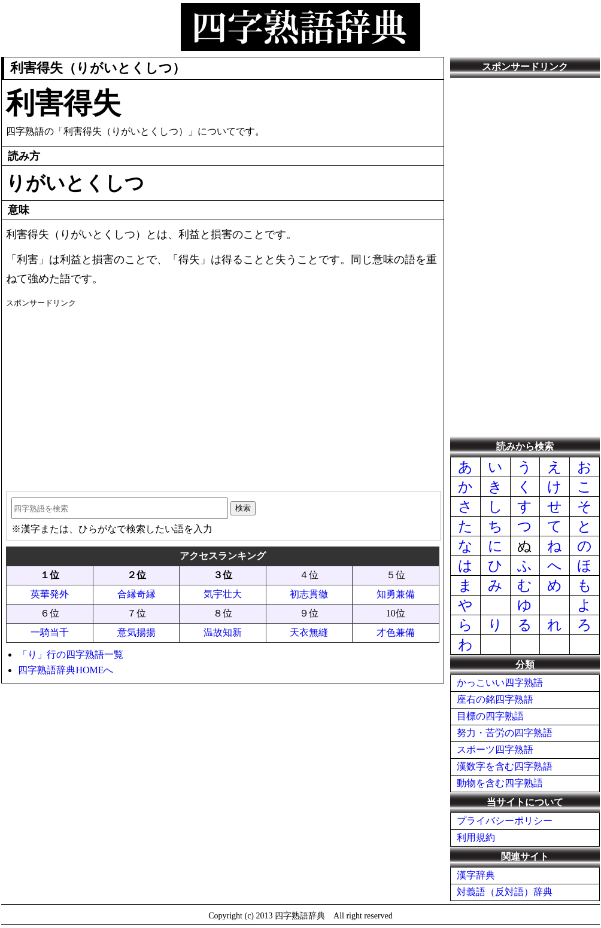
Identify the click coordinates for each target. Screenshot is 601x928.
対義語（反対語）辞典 (505, 892)
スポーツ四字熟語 (495, 749)
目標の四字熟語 (490, 716)
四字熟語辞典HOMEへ (65, 670)
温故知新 (223, 632)
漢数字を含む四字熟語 (505, 766)
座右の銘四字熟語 (495, 699)
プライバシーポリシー (505, 821)
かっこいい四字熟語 (500, 682)
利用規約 (476, 837)
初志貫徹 (309, 594)
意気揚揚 (136, 632)
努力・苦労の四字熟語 (505, 733)
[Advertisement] (222, 395)
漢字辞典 (476, 875)
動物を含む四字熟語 (500, 783)
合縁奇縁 (136, 594)
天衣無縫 (309, 632)
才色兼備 (396, 632)
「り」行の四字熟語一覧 (70, 654)
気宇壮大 (223, 594)
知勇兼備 (396, 594)
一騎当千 (50, 632)
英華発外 (50, 594)
